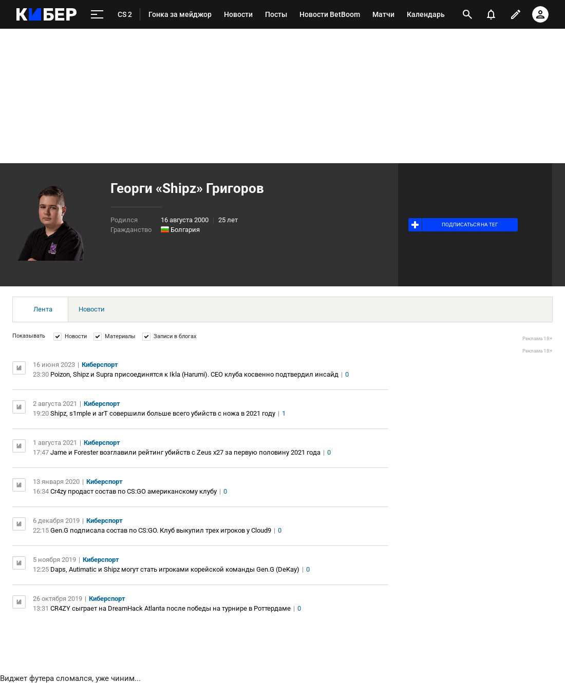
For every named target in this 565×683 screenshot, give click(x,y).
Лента (42, 309)
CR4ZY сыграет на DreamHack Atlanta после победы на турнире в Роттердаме (170, 608)
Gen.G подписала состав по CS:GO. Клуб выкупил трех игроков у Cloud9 (160, 530)
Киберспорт (100, 364)
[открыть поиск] (467, 14)
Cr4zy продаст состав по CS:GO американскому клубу (133, 491)
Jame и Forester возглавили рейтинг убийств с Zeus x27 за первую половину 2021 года (185, 452)
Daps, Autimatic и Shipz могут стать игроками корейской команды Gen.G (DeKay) (174, 569)
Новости (92, 309)
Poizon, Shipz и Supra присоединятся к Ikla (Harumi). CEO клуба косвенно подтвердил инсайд (194, 374)
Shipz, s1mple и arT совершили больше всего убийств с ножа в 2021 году (162, 413)
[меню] (97, 14)
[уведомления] (491, 14)
